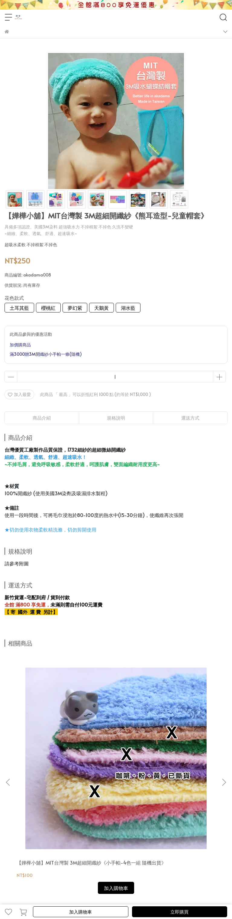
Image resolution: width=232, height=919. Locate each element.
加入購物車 (80, 911)
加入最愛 (19, 394)
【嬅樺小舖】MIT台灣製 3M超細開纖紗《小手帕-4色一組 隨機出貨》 (45, 725)
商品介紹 (42, 417)
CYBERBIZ (122, 896)
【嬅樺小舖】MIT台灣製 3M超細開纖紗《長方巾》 (115, 725)
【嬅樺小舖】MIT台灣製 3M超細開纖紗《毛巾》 (183, 725)
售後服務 (112, 790)
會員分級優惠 (57, 790)
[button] (223, 712)
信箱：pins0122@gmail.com (32, 834)
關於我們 (13, 790)
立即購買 (179, 911)
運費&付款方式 (87, 790)
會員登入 (32, 790)
